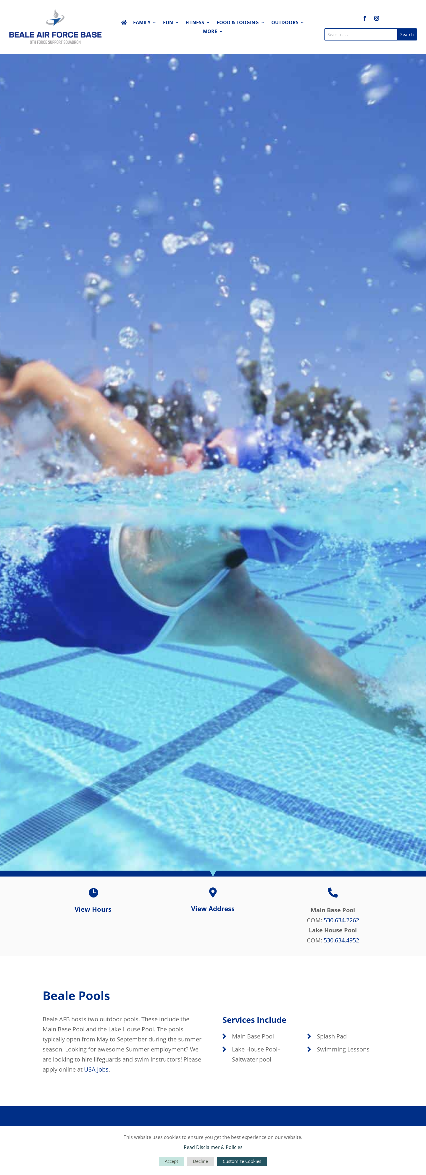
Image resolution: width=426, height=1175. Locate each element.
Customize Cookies (242, 1161)
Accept (171, 1161)
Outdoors (284, 23)
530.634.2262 (341, 920)
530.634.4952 (341, 940)
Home (124, 23)
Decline (200, 1161)
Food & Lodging (238, 23)
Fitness (194, 23)
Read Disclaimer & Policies (213, 1147)
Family (142, 23)
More (210, 32)
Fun (168, 23)
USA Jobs (96, 1069)
